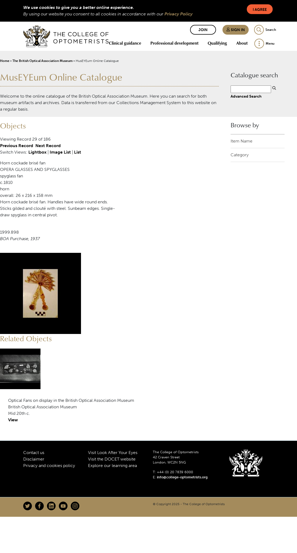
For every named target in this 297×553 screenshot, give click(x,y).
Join (203, 30)
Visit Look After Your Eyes (112, 452)
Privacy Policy (178, 13)
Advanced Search (246, 96)
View (13, 419)
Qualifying (217, 43)
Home (4, 61)
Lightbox (37, 152)
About (242, 43)
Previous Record (16, 145)
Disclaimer (33, 459)
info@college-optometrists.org (182, 477)
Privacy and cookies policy (49, 465)
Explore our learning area (112, 465)
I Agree (260, 9)
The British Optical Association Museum (42, 61)
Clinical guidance (125, 43)
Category (240, 154)
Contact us (33, 452)
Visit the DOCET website (112, 459)
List (77, 152)
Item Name (241, 141)
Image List (60, 152)
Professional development (174, 43)
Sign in (235, 30)
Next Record (48, 145)
